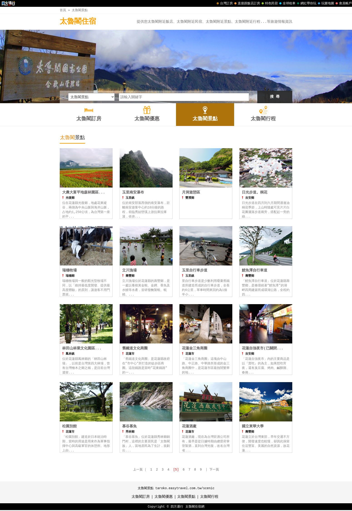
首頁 (63, 10)
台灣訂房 (224, 3)
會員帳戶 (343, 3)
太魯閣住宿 (78, 22)
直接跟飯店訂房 (246, 3)
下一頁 (214, 470)
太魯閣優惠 (163, 497)
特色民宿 (269, 3)
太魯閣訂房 (140, 497)
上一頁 (138, 470)
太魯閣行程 (209, 497)
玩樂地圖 (325, 3)
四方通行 (177, 507)
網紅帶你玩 (306, 3)
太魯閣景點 (80, 10)
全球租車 (286, 3)
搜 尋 (275, 96)
